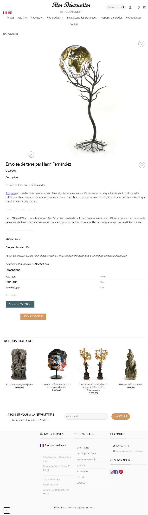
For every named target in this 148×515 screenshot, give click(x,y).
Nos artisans (82, 471)
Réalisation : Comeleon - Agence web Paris (74, 508)
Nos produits (55, 18)
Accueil (10, 18)
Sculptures (13, 34)
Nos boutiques (133, 18)
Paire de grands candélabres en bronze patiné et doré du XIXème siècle (93, 387)
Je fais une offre (33, 316)
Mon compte (83, 448)
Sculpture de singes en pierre (19, 384)
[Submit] (123, 7)
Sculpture (11, 193)
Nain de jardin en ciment (130, 384)
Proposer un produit (111, 18)
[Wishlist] (142, 165)
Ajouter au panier (20, 304)
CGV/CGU (81, 483)
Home (4, 34)
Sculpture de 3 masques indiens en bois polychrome (56, 386)
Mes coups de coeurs (86, 454)
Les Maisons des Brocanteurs (82, 18)
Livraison (81, 465)
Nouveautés (37, 18)
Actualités (23, 18)
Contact (74, 24)
